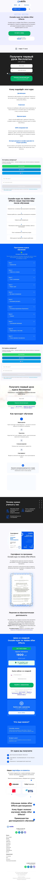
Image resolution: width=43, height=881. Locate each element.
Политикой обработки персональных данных (16, 74)
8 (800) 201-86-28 (20, 828)
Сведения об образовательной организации (21, 878)
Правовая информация (21, 879)
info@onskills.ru (32, 864)
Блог (7, 857)
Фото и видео (9, 837)
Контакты (8, 859)
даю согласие (19, 406)
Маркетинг (8, 841)
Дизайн (25, 14)
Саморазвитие (9, 850)
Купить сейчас (21, 712)
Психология (8, 847)
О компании (8, 856)
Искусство (8, 844)
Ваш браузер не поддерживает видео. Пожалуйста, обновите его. (21, 482)
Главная (17, 14)
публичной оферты (21, 694)
